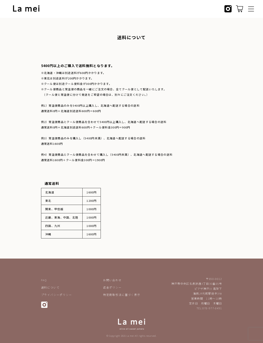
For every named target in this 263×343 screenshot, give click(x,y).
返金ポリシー (112, 287)
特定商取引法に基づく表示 (121, 295)
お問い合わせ (112, 280)
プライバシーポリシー (56, 295)
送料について (50, 287)
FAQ (44, 280)
